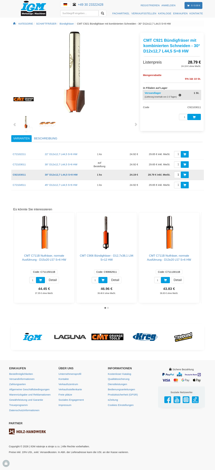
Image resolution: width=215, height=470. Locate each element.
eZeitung (113, 399)
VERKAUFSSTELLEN (143, 13)
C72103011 (19, 164)
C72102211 (19, 154)
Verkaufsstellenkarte (70, 389)
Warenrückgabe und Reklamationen (29, 394)
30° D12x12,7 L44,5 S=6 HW (61, 164)
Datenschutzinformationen (24, 409)
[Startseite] (14, 23)
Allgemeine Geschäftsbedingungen (28, 389)
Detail (53, 280)
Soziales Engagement (71, 399)
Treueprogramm (18, 404)
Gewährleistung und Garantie (25, 399)
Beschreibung (45, 138)
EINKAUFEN (180, 13)
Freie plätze (65, 394)
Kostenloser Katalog (119, 373)
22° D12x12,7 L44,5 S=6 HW (61, 154)
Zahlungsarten (17, 384)
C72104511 (19, 184)
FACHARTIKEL (120, 13)
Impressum (65, 404)
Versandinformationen (21, 379)
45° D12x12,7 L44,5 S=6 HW (61, 184)
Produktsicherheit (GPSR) (122, 394)
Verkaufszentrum (68, 384)
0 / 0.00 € (193, 6)
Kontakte (64, 379)
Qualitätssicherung (118, 379)
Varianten (21, 138)
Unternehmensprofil (70, 373)
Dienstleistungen (117, 384)
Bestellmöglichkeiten (20, 373)
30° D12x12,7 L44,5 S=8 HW (61, 174)
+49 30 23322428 (90, 4)
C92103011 (19, 174)
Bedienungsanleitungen (121, 389)
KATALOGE (164, 13)
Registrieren (150, 5)
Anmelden (168, 5)
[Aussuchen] (102, 13)
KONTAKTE (196, 13)
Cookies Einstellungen (120, 404)
